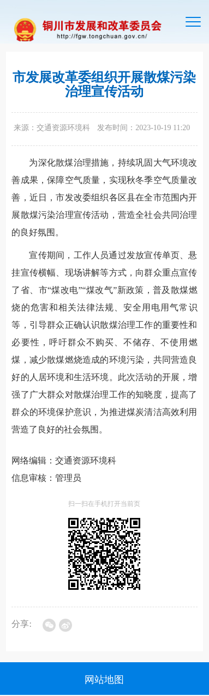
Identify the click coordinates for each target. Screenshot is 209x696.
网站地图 (104, 679)
